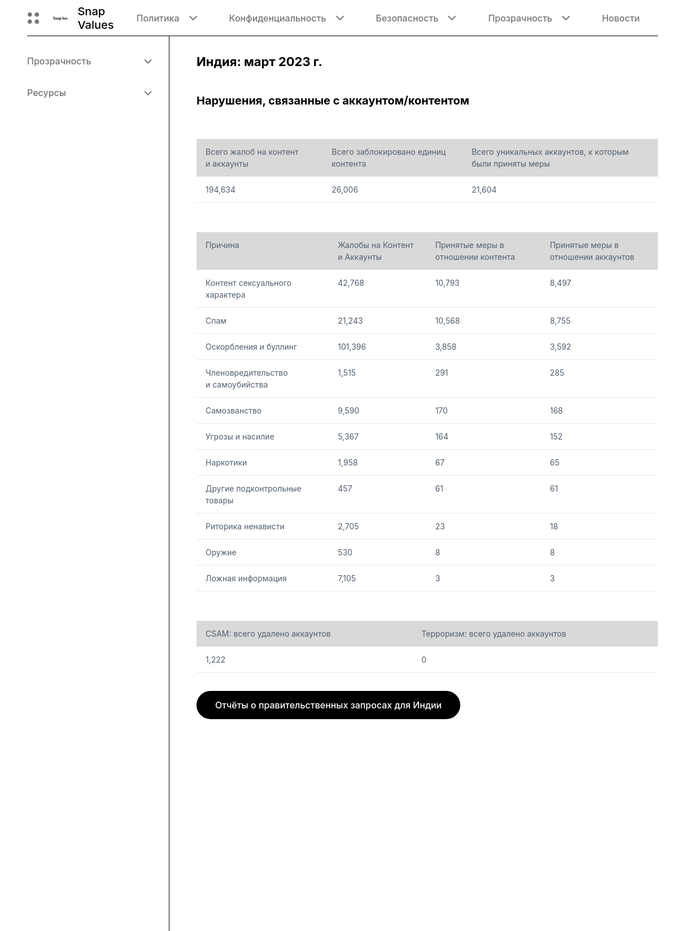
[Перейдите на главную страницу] (60, 18)
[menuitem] (89, 61)
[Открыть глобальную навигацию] (33, 18)
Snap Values (95, 18)
